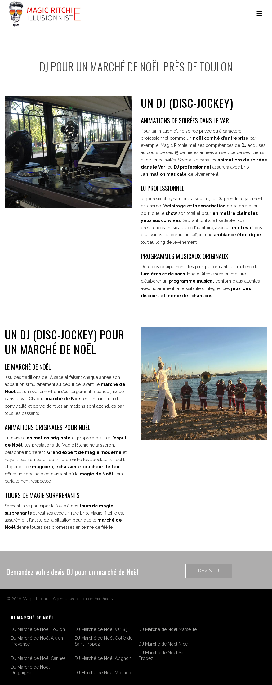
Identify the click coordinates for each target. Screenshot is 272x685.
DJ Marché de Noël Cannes (38, 658)
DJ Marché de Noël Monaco (103, 672)
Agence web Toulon (73, 598)
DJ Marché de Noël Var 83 (101, 629)
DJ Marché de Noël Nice (163, 644)
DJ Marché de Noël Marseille (168, 629)
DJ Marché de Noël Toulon (38, 629)
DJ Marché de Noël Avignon (103, 658)
